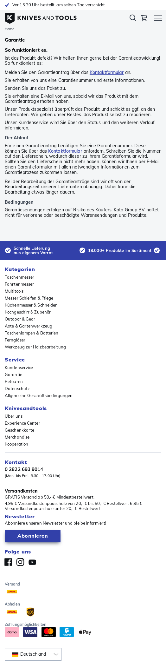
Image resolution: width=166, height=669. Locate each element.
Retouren (14, 381)
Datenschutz (17, 388)
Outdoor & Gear (20, 318)
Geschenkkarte (19, 430)
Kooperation (16, 444)
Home (9, 29)
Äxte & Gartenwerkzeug (28, 325)
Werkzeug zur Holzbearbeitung (35, 346)
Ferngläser (15, 339)
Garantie (13, 374)
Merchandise (17, 437)
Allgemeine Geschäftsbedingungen (39, 395)
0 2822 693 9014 (24, 469)
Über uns (13, 416)
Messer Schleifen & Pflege (29, 298)
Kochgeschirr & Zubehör (28, 312)
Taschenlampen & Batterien (32, 332)
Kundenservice (19, 367)
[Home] (41, 16)
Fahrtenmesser (19, 284)
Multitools (14, 291)
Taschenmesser (19, 277)
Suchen (132, 19)
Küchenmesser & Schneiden (31, 305)
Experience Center (22, 423)
